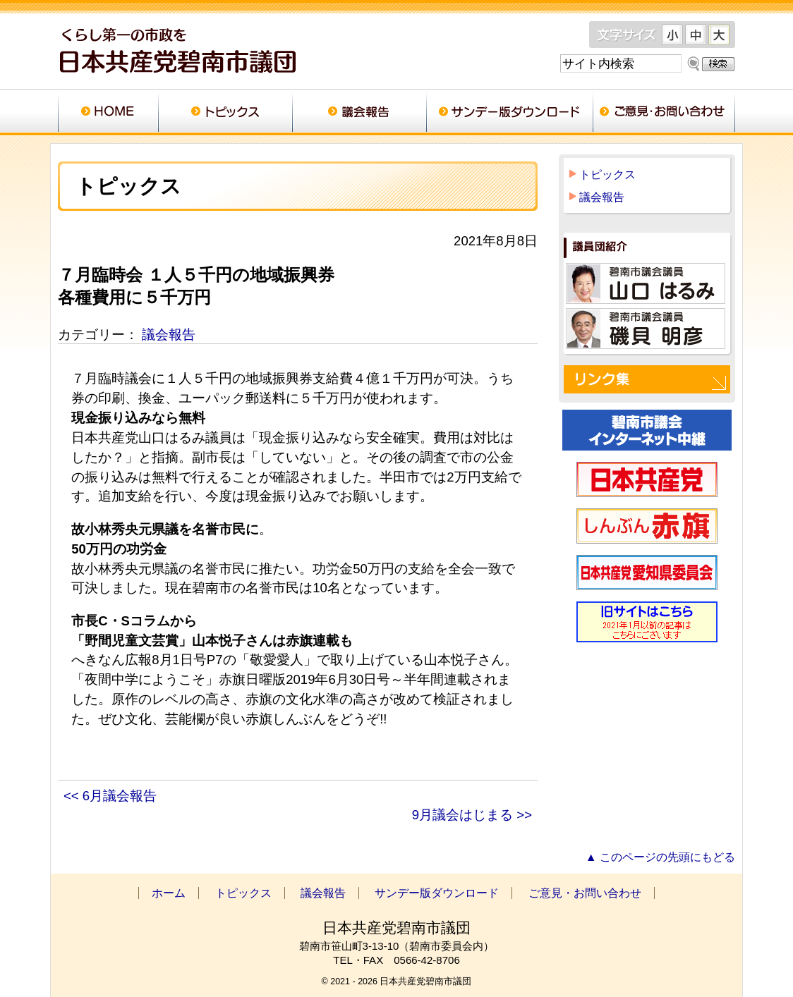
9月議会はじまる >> (472, 814)
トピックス (225, 113)
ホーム (108, 113)
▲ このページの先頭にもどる (660, 857)
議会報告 (359, 113)
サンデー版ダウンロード (509, 113)
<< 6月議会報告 (110, 795)
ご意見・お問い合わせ (664, 113)
